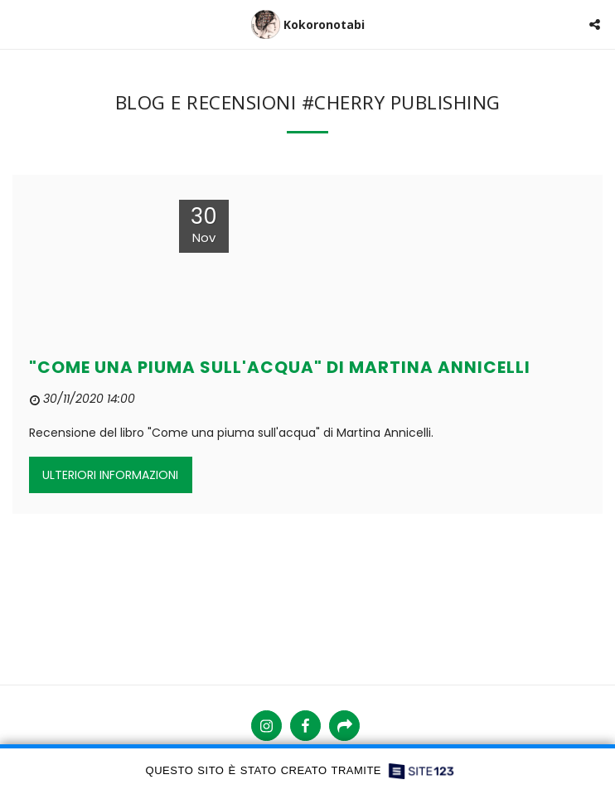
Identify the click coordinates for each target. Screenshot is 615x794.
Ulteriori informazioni (110, 475)
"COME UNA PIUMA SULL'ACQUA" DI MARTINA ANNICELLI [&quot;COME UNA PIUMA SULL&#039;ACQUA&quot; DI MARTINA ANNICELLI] (279, 367)
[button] (18, 24)
